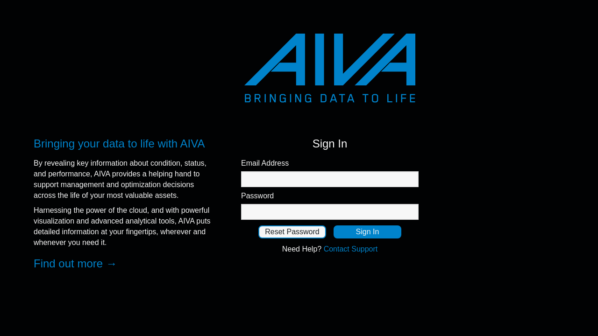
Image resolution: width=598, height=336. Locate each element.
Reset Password (292, 232)
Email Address (265, 163)
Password (257, 196)
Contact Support (351, 249)
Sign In (367, 232)
